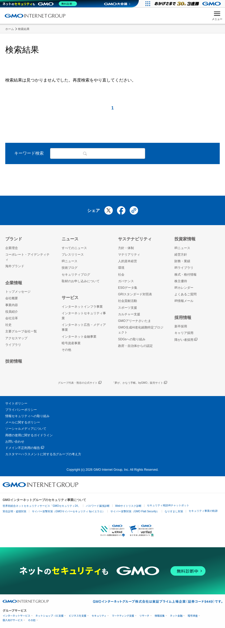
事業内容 (11, 305)
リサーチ (144, 615)
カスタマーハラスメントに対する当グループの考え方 (43, 454)
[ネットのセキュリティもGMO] (40, 3)
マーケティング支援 (123, 615)
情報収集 (160, 615)
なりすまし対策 (174, 511)
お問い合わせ (14, 441)
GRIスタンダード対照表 (135, 294)
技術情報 (13, 361)
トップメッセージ (18, 291)
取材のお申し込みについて (81, 281)
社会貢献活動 (127, 301)
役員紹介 (11, 311)
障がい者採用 (185, 339)
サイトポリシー (16, 403)
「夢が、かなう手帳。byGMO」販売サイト (139, 383)
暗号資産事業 (71, 343)
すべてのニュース (74, 248)
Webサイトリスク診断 (128, 505)
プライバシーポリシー (21, 410)
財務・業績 (182, 261)
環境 (121, 268)
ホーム (9, 29)
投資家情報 (184, 239)
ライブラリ (13, 345)
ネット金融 (176, 615)
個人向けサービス (13, 620)
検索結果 (24, 29)
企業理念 (11, 248)
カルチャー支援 (129, 314)
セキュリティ (99, 615)
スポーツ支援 (127, 308)
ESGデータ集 (127, 288)
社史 (8, 325)
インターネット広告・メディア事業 (84, 327)
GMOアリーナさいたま (134, 321)
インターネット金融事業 (79, 336)
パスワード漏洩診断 (98, 505)
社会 (121, 274)
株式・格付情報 (185, 274)
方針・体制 (126, 248)
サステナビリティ (135, 239)
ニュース (70, 239)
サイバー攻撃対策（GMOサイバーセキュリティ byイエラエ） (68, 511)
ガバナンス (126, 281)
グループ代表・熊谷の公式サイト (79, 383)
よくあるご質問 (185, 294)
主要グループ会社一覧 (21, 331)
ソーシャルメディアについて (25, 429)
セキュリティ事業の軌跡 (203, 510)
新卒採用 (180, 326)
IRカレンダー (183, 288)
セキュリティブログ (76, 274)
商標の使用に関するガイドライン (29, 435)
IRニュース (69, 261)
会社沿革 (11, 318)
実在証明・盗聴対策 (14, 511)
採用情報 (182, 317)
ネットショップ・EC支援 (50, 615)
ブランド (13, 239)
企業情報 (13, 283)
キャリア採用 (183, 333)
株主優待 (180, 281)
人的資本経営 (127, 261)
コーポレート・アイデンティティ (27, 257)
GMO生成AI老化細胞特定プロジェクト (140, 330)
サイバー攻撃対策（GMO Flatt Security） (134, 511)
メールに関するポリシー (22, 422)
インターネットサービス (16, 615)
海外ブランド (14, 266)
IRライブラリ (183, 268)
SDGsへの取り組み (131, 339)
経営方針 (180, 254)
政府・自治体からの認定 (135, 346)
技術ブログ (69, 268)
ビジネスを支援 (77, 615)
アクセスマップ (16, 338)
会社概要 (11, 298)
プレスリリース (73, 254)
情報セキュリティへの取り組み (27, 416)
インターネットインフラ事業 (82, 306)
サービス (70, 297)
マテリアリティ (129, 254)
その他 (66, 350)
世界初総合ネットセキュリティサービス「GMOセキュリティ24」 (41, 505)
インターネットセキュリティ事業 (84, 315)
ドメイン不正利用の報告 (24, 447)
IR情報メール (183, 301)
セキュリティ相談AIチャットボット (168, 505)
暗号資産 (193, 615)
